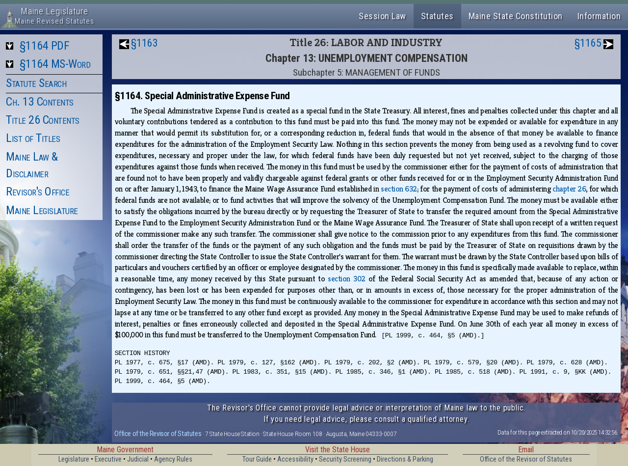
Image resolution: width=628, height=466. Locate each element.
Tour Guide (257, 459)
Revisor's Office (37, 191)
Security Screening (345, 459)
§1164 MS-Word (55, 64)
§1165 (588, 43)
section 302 (346, 279)
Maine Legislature (42, 210)
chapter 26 (569, 189)
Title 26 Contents (42, 120)
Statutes (437, 16)
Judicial (138, 459)
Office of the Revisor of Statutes (157, 433)
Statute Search (36, 83)
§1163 (144, 43)
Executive (108, 459)
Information (599, 16)
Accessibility (295, 459)
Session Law (382, 16)
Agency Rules (173, 459)
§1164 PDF (45, 46)
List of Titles (33, 138)
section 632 (399, 189)
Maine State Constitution (516, 16)
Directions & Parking (405, 459)
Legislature (73, 459)
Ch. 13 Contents (40, 102)
